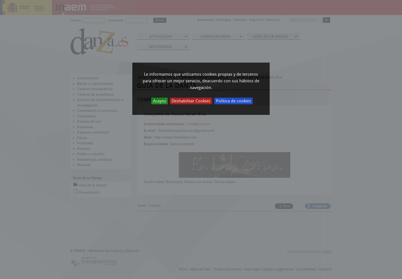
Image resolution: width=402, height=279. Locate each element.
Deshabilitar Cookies (191, 100)
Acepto (159, 100)
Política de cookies (233, 100)
